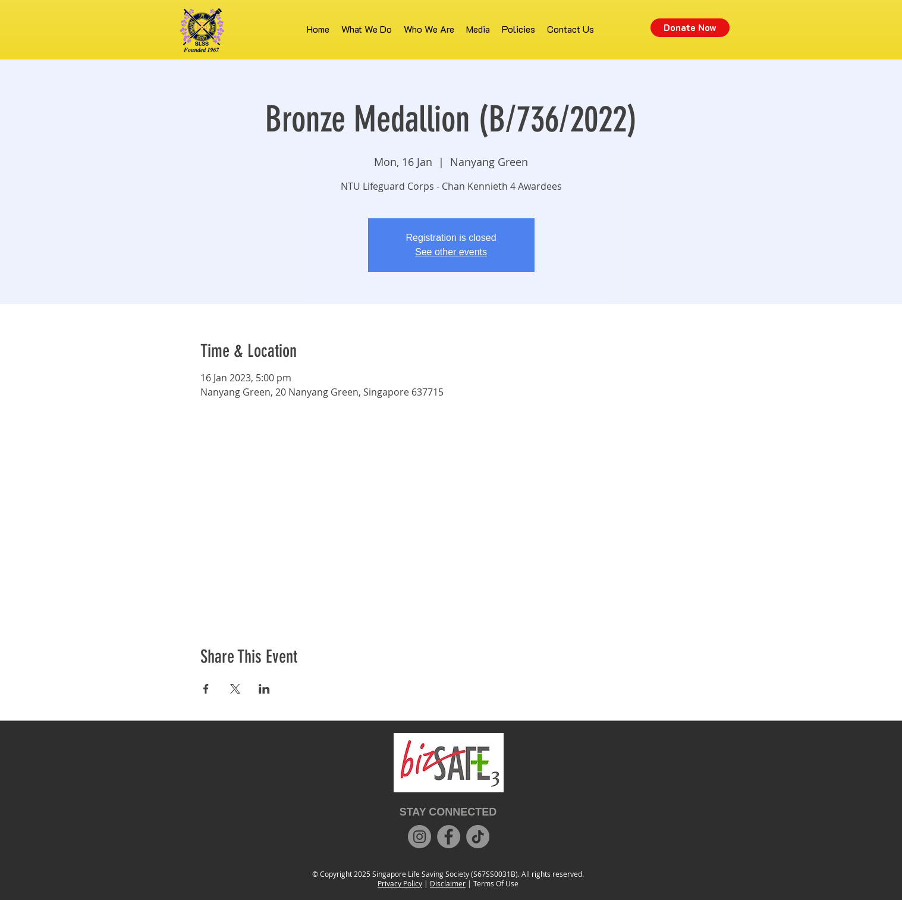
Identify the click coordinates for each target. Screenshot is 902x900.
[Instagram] (419, 836)
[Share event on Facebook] (206, 689)
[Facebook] (448, 836)
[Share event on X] (235, 689)
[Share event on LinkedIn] (264, 689)
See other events (451, 252)
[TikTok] (477, 836)
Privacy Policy (400, 883)
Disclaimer (448, 883)
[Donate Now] (690, 27)
